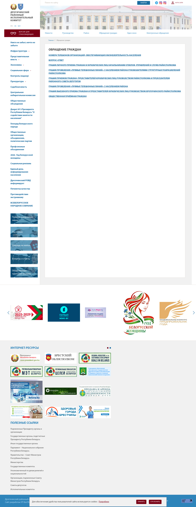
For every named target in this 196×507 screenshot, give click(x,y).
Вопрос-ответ (56, 60)
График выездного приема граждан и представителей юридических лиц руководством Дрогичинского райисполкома (115, 91)
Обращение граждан (108, 33)
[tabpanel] (60, 387)
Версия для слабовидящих (26, 33)
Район (86, 33)
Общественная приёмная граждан (21, 272)
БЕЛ (19, 26)
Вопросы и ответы (21, 259)
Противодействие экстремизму (19, 195)
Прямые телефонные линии (22, 219)
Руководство (68, 33)
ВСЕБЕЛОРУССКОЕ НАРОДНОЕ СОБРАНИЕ (21, 204)
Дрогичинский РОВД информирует (20, 182)
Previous (9, 312)
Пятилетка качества (20, 189)
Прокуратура (18, 81)
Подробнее (104, 502)
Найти (143, 3)
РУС (11, 26)
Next (193, 312)
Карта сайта (179, 3)
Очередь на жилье (21, 245)
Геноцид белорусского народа (21, 125)
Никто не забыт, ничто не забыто (22, 44)
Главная (51, 40)
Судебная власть (18, 87)
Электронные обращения (157, 33)
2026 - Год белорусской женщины (21, 156)
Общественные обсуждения (18, 102)
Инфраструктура (20, 51)
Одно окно (131, 33)
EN (15, 26)
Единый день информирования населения (19, 172)
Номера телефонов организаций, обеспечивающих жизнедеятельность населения (95, 55)
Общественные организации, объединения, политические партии (21, 136)
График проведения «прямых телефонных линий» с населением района (88, 86)
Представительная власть (19, 58)
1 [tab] (107, 348)
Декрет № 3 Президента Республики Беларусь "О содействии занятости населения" (22, 113)
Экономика (17, 65)
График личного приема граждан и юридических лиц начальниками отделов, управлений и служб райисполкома (112, 65)
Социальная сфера (20, 70)
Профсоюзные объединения (17, 148)
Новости (48, 33)
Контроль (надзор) (19, 76)
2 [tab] (110, 348)
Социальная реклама (20, 164)
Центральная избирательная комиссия (22, 93)
